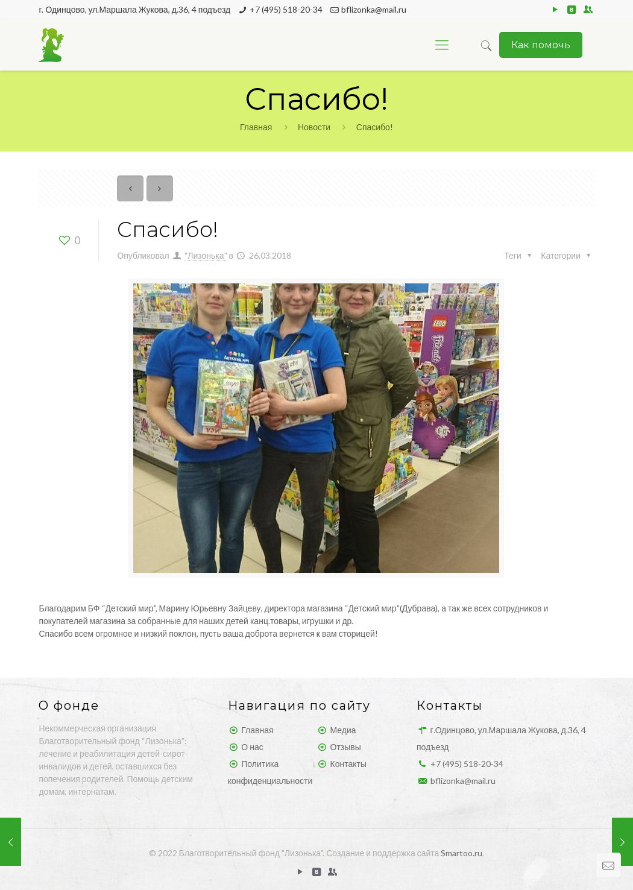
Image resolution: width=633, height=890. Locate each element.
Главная (256, 127)
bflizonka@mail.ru (373, 9)
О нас (252, 747)
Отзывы (345, 747)
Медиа (343, 730)
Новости (314, 127)
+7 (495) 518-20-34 (286, 9)
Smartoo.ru (461, 853)
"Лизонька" (205, 255)
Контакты (348, 764)
